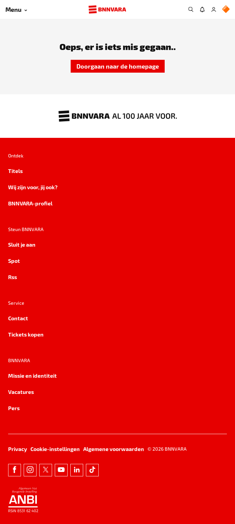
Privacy (17, 449)
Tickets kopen (26, 334)
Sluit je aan (22, 244)
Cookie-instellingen (55, 449)
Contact (18, 318)
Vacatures (21, 392)
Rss (12, 277)
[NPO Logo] (226, 9)
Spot (14, 260)
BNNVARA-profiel (30, 203)
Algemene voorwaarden (113, 449)
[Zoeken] (191, 9)
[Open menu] (16, 10)
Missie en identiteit (32, 375)
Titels (15, 171)
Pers (14, 408)
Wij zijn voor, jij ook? (32, 187)
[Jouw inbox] (202, 9)
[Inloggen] (214, 9)
